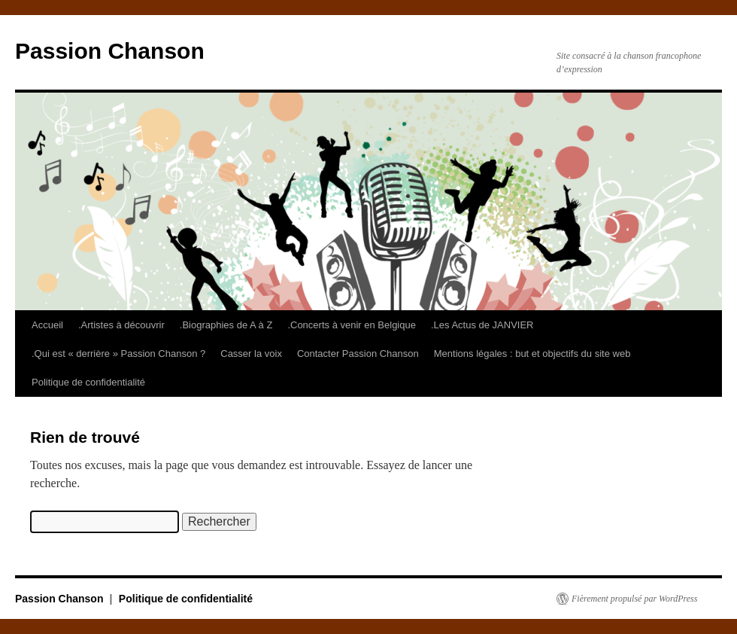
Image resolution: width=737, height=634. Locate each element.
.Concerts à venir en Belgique (351, 325)
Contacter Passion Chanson (358, 353)
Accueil (47, 325)
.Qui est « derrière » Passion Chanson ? (118, 353)
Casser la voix (251, 353)
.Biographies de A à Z (226, 325)
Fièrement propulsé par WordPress (634, 598)
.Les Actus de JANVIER (482, 325)
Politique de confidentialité (88, 382)
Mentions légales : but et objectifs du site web (532, 353)
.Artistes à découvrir (121, 325)
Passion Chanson (110, 50)
